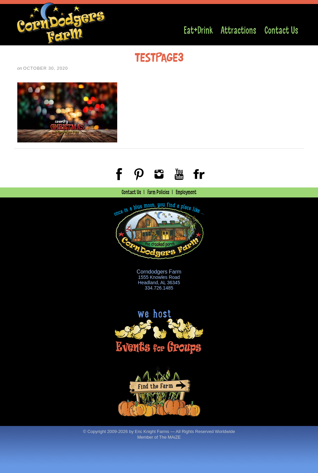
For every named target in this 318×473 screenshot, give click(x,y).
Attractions (238, 30)
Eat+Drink (198, 30)
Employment (186, 192)
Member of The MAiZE (159, 437)
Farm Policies (158, 192)
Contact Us (281, 30)
